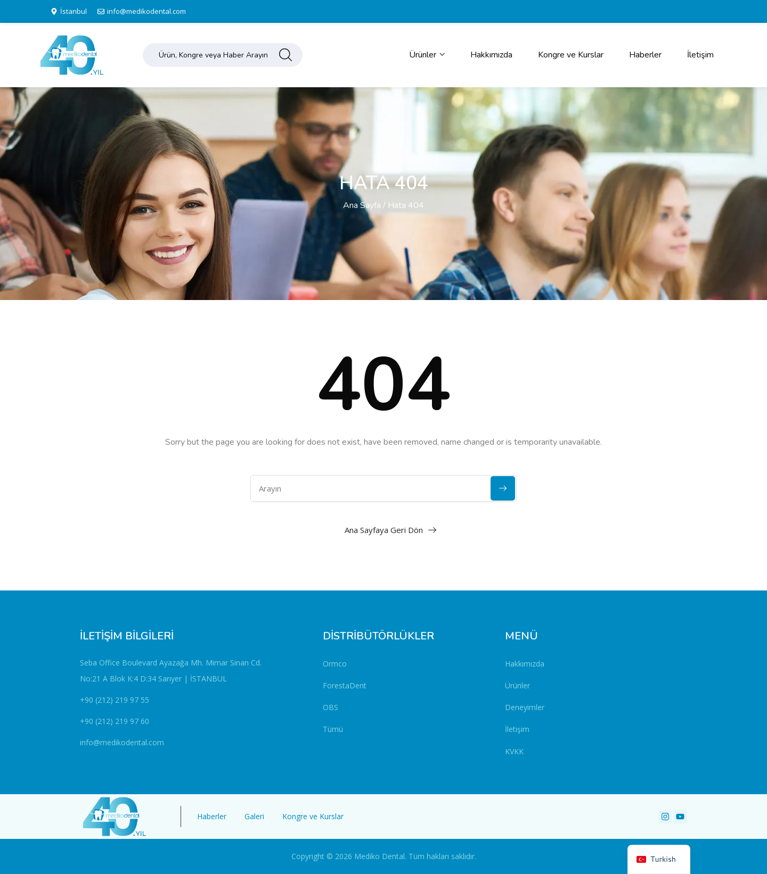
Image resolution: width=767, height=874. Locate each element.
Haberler (645, 55)
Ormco (335, 664)
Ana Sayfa (362, 205)
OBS (330, 707)
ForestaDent (344, 685)
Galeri (254, 816)
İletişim (700, 55)
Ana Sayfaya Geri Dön (384, 530)
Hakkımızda (491, 55)
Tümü (333, 729)
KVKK (514, 751)
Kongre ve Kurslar (570, 55)
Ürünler (427, 55)
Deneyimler (524, 707)
